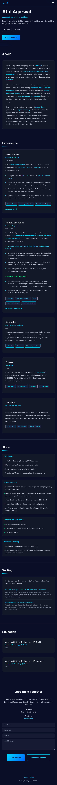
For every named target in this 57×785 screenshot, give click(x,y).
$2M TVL (25, 176)
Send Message (16, 757)
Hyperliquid (41, 372)
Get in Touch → (11, 37)
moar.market (11, 209)
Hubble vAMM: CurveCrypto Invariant (19, 602)
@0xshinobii (28, 719)
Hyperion (21, 167)
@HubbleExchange (13, 308)
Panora (37, 167)
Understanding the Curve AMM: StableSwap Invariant (25, 590)
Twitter (7, 29)
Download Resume (38, 758)
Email (17, 29)
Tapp (28, 167)
